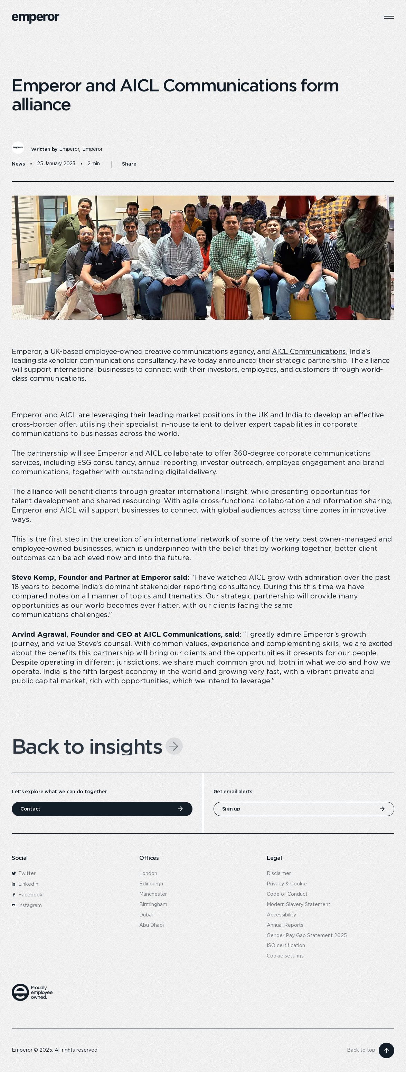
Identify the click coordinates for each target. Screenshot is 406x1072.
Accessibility (281, 915)
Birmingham (153, 904)
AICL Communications (309, 351)
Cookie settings (285, 956)
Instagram (27, 905)
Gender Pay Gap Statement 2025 (307, 935)
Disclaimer (279, 873)
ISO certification (286, 945)
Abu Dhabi (151, 925)
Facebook (27, 895)
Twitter (24, 873)
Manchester (153, 894)
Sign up (231, 809)
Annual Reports (285, 925)
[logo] (35, 19)
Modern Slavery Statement (298, 904)
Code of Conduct (287, 894)
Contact (30, 809)
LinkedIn (25, 884)
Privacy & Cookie (287, 884)
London (148, 873)
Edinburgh (151, 884)
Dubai (146, 915)
